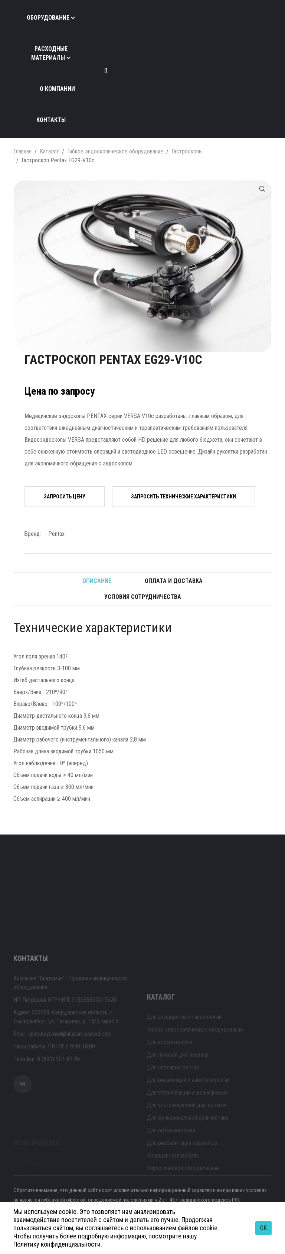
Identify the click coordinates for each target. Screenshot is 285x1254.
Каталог (49, 151)
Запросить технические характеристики (183, 497)
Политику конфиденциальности (57, 1244)
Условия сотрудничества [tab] (142, 596)
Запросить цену (64, 497)
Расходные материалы (49, 53)
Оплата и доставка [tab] (174, 580)
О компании (57, 88)
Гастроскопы (187, 151)
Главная (22, 151)
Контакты (51, 119)
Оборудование (48, 17)
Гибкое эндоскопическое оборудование (115, 151)
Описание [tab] (96, 580)
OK (263, 1227)
